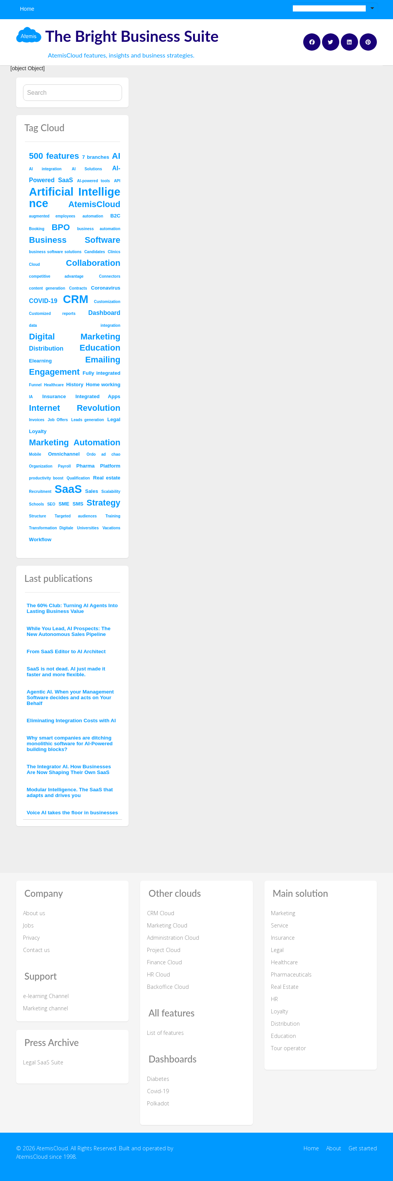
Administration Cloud (173, 937)
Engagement (54, 372)
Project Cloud (163, 950)
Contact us (36, 950)
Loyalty (38, 431)
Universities (88, 528)
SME (63, 504)
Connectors (110, 276)
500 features (54, 156)
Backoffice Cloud (168, 986)
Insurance (54, 396)
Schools (36, 504)
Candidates (94, 252)
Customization (107, 302)
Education (99, 347)
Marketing (283, 913)
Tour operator (288, 1048)
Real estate (107, 478)
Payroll (64, 466)
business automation (99, 229)
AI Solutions (87, 169)
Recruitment (40, 491)
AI (116, 156)
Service (279, 925)
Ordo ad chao (104, 454)
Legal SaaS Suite (43, 1062)
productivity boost (46, 478)
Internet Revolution (75, 408)
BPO (60, 227)
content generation (47, 288)
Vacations (111, 528)
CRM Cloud (160, 913)
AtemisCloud (94, 204)
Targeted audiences (76, 516)
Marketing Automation (75, 442)
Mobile (35, 454)
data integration (75, 325)
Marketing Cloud (167, 925)
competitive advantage (56, 276)
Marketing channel (45, 1008)
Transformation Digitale (51, 528)
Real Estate (285, 986)
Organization (41, 466)
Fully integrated (101, 373)
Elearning (40, 361)
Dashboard (104, 313)
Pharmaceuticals (291, 974)
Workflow (40, 539)
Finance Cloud (164, 962)
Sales (91, 491)
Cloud (34, 264)
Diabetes (158, 1078)
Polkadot (158, 1103)
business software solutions (55, 252)
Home (27, 9)
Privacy (31, 937)
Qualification (78, 478)
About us (34, 913)
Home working (103, 384)
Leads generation (87, 420)
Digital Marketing (75, 336)
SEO (51, 504)
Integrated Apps (97, 396)
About (333, 1148)
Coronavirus (106, 288)
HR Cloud (158, 974)
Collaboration (93, 263)
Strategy (104, 502)
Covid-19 (158, 1091)
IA (31, 397)
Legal (114, 419)
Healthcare (54, 385)
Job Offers (58, 420)
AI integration (45, 169)
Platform (110, 466)
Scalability (110, 491)
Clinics (114, 252)
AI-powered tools (93, 181)
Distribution (46, 348)
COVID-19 (43, 301)
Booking (37, 229)
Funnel (35, 385)
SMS (78, 504)
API (117, 181)
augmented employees (52, 216)
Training (113, 516)
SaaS (68, 489)
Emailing (103, 359)
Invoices (37, 420)
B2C (116, 216)
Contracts (78, 288)
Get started (362, 1148)
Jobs (28, 925)
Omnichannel (63, 454)
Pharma (85, 466)
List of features (165, 1032)
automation (93, 216)
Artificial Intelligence (75, 197)
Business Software (75, 240)
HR (274, 999)
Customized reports (52, 313)
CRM (75, 299)
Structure (37, 516)
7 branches (95, 157)
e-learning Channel (46, 996)
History (74, 384)
